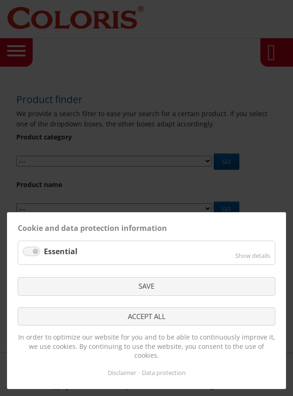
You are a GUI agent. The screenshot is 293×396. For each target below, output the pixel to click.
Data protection (164, 372)
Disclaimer (122, 372)
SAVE (146, 286)
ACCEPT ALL (147, 316)
